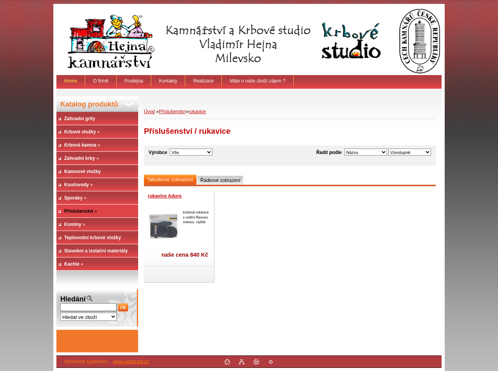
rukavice (197, 111)
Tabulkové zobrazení (170, 179)
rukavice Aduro (165, 196)
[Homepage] (70, 81)
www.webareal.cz (131, 361)
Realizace (203, 81)
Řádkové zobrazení (220, 180)
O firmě (100, 81)
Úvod (149, 111)
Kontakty (168, 81)
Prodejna (133, 81)
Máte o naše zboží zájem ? (257, 81)
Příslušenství (172, 111)
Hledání (73, 299)
